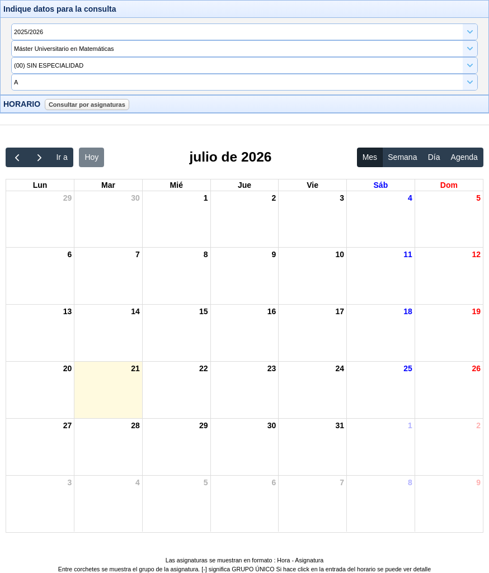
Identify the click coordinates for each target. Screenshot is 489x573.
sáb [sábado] (381, 185)
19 (476, 311)
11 (407, 254)
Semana (402, 157)
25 (407, 368)
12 (476, 254)
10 (339, 254)
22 (203, 368)
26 (476, 368)
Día (434, 157)
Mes (370, 157)
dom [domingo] (449, 185)
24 (339, 368)
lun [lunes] (40, 185)
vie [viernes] (312, 185)
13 (67, 311)
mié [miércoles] (176, 185)
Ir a (61, 157)
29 (67, 197)
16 (271, 311)
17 (339, 311)
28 (135, 425)
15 (203, 311)
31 (339, 425)
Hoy (91, 157)
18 (407, 311)
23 (271, 368)
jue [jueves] (244, 185)
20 (67, 368)
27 (67, 425)
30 (135, 197)
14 (135, 311)
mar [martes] (108, 185)
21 (135, 368)
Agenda (464, 157)
